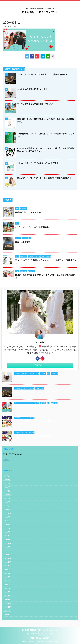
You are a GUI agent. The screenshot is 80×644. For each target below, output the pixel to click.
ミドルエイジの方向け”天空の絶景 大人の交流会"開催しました (44, 74)
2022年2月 (7, 532)
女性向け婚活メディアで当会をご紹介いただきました (39, 163)
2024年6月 (7, 506)
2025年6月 (7, 480)
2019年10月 (7, 607)
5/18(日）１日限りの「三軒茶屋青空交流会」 (33, 436)
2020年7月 (7, 573)
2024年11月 (7, 495)
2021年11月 (7, 543)
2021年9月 (7, 547)
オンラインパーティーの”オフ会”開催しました (34, 227)
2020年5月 (7, 581)
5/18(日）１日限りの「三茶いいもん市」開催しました (36, 421)
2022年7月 (7, 521)
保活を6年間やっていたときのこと (29, 212)
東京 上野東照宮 (22, 242)
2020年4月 (7, 585)
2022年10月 (7, 513)
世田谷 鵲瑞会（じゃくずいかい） (40, 12)
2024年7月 (7, 502)
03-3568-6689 (40, 637)
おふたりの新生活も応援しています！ (33, 89)
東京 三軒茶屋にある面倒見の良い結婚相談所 (40, 633)
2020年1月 (7, 596)
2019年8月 (7, 614)
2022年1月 (7, 536)
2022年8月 (7, 517)
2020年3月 (7, 588)
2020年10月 (7, 566)
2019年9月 (7, 611)
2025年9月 (7, 476)
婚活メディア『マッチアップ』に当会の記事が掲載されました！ (44, 178)
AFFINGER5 (56, 641)
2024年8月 (7, 498)
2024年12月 (7, 491)
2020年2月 (7, 592)
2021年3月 (7, 555)
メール (6, 459)
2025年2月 (7, 487)
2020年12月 (7, 558)
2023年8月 (7, 510)
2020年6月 (7, 577)
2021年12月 (7, 540)
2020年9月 (7, 570)
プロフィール (40, 365)
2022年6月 (7, 525)
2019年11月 (7, 603)
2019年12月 (7, 599)
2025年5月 (7, 483)
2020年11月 (7, 562)
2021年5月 (7, 551)
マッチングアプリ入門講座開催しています (35, 104)
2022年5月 (7, 528)
